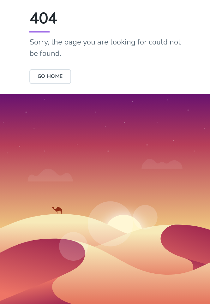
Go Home (50, 76)
